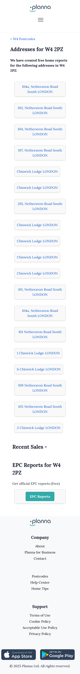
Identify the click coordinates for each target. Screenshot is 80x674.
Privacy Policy (40, 634)
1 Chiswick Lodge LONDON (38, 353)
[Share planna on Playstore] (57, 654)
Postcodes (40, 576)
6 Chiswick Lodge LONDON (39, 369)
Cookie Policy (40, 621)
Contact (40, 558)
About (40, 546)
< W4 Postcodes (22, 39)
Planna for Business (40, 552)
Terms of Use (40, 615)
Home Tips (39, 588)
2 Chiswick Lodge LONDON (38, 428)
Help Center (39, 582)
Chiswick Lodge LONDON (37, 171)
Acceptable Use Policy (40, 627)
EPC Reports (40, 496)
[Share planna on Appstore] (18, 654)
